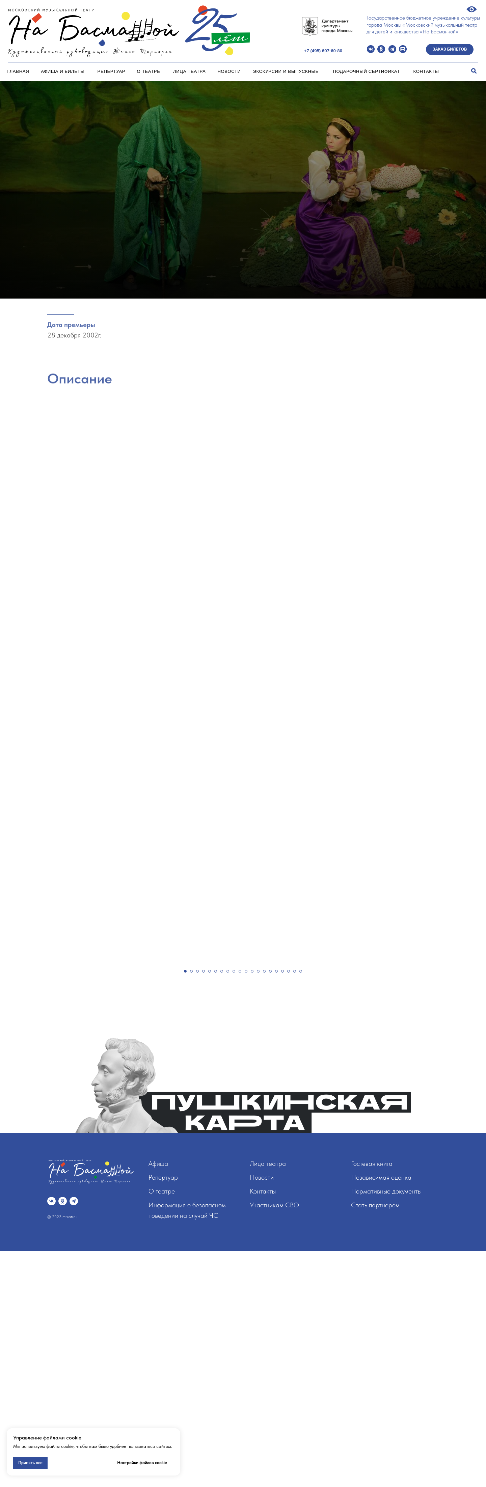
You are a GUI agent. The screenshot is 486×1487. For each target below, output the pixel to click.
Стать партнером (375, 1441)
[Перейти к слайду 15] (270, 1207)
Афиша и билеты (62, 71)
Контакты (426, 71)
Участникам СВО (274, 1441)
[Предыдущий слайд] (17, 1079)
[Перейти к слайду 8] (227, 1207)
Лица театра (189, 71)
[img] (371, 49)
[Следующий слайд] (469, 1079)
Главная (18, 71)
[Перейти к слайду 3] (197, 1207)
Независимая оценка (381, 1413)
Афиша (158, 1399)
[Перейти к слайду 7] (221, 1207)
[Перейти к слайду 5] (209, 1207)
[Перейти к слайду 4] (203, 1207)
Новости (229, 71)
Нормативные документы (386, 1427)
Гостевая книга (372, 1399)
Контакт (261, 1427)
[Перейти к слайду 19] (294, 1207)
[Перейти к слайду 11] (246, 1207)
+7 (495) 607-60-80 (323, 50)
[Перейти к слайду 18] (288, 1207)
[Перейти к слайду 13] (258, 1207)
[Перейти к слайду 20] (300, 1207)
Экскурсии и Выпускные (286, 71)
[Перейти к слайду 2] (191, 1207)
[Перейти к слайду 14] (264, 1207)
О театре (148, 71)
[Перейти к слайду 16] (276, 1207)
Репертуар (112, 71)
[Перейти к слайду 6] (215, 1207)
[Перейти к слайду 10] (240, 1207)
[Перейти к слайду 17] (282, 1207)
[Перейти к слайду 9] (234, 1207)
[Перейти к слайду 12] (252, 1207)
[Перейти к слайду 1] (185, 1207)
